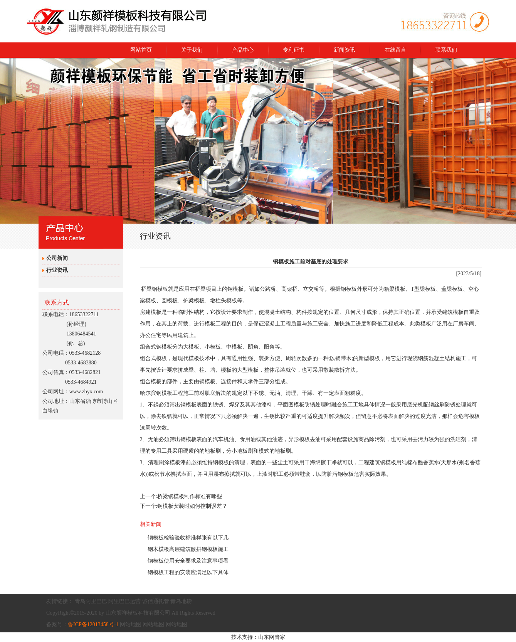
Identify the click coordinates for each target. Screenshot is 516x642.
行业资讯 (57, 270)
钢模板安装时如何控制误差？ (192, 506)
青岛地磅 (181, 601)
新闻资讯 (344, 50)
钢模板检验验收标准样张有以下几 (188, 538)
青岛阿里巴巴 (91, 601)
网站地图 (130, 624)
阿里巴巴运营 (124, 601)
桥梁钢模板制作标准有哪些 (189, 496)
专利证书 (293, 50)
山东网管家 (271, 637)
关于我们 (192, 50)
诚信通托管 (155, 601)
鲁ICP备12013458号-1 (93, 624)
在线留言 (395, 50)
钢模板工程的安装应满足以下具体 (188, 572)
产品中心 (243, 50)
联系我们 (446, 50)
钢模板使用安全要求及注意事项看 (188, 561)
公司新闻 (57, 258)
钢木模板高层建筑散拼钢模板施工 (188, 549)
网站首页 (141, 50)
